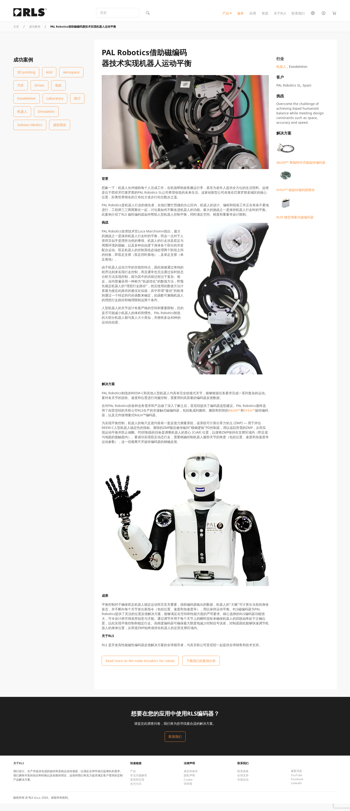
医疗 (77, 98)
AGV (49, 72)
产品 (225, 17)
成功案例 (34, 34)
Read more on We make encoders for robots (140, 668)
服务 (240, 17)
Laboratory (55, 98)
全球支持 (243, 783)
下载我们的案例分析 (201, 668)
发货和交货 (137, 787)
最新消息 (296, 778)
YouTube (296, 783)
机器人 (22, 111)
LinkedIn (296, 791)
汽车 (20, 85)
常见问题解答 (138, 783)
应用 (252, 17)
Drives (39, 85)
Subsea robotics (29, 125)
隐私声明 (189, 783)
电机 (58, 85)
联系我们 (298, 17)
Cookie (188, 787)
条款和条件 (191, 779)
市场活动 (243, 787)
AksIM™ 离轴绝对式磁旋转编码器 (300, 152)
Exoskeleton (26, 98)
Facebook (297, 787)
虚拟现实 (59, 125)
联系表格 (243, 779)
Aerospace (71, 72)
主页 (16, 34)
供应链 (188, 791)
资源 (265, 17)
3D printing (26, 72)
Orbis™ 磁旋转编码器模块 (295, 179)
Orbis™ (249, 418)
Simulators (46, 111)
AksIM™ (234, 418)
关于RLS (280, 17)
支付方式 (135, 791)
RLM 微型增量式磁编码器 (295, 206)
